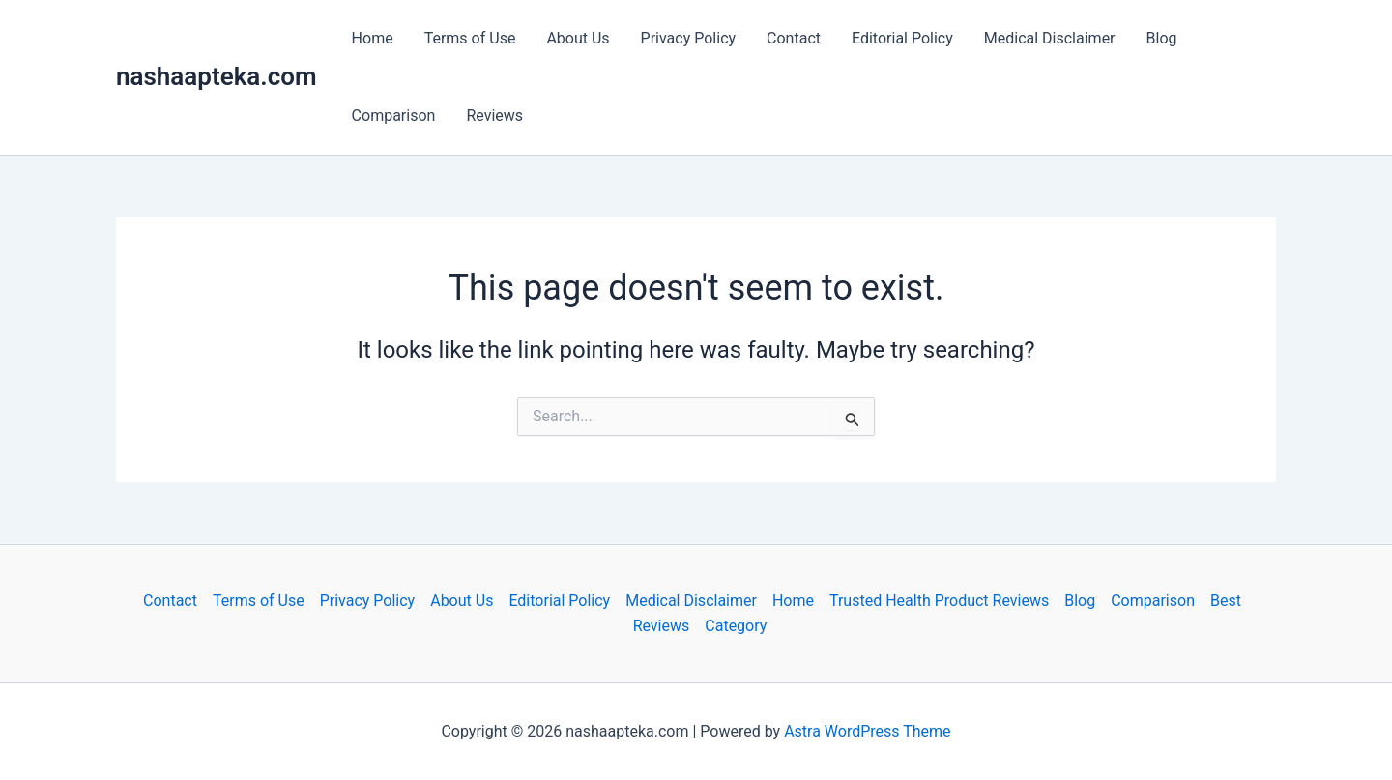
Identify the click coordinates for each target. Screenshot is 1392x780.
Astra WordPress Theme (867, 731)
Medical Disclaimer (1050, 38)
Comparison (394, 115)
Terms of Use (470, 38)
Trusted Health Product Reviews (939, 601)
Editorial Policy (902, 38)
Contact (794, 38)
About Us (577, 38)
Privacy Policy (689, 38)
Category (736, 626)
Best (1225, 601)
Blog (1161, 38)
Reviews (494, 115)
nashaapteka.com (216, 76)
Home (372, 38)
